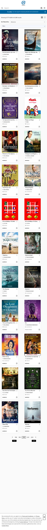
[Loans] (41, 8)
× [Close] (44, 517)
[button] (42, 18)
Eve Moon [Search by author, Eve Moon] (28, 426)
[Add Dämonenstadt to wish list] (39, 262)
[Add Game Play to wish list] (17, 431)
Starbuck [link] (27, 289)
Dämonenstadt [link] (28, 255)
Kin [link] (26, 323)
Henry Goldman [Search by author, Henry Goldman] (29, 88)
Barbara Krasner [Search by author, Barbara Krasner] (7, 358)
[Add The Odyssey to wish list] (17, 296)
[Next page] (35, 437)
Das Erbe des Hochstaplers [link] (9, 390)
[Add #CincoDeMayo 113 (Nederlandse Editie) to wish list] (17, 228)
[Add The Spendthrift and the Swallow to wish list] (17, 127)
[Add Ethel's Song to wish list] (17, 364)
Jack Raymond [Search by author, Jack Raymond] (29, 358)
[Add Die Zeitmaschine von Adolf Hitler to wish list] (39, 93)
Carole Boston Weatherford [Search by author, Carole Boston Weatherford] (31, 324)
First (14, 440)
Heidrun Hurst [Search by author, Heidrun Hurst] (29, 189)
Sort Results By (5, 22)
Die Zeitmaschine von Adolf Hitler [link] (32, 86)
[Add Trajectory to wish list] (17, 262)
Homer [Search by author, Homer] (5, 291)
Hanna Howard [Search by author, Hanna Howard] (29, 392)
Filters (3, 26)
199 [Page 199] (20, 437)
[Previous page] (12, 437)
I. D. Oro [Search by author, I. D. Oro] (5, 223)
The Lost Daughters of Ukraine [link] (9, 323)
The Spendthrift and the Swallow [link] (9, 120)
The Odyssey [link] (6, 289)
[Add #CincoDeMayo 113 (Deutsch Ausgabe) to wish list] (39, 228)
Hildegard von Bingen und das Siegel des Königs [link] (32, 154)
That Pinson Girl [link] (7, 187)
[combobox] (20, 8)
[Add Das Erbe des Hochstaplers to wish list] (17, 397)
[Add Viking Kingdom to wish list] (39, 194)
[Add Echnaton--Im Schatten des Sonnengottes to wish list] (17, 93)
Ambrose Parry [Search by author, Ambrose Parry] (7, 121)
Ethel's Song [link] (6, 356)
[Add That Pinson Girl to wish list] (17, 194)
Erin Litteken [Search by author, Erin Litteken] (6, 324)
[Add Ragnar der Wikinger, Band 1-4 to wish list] (39, 59)
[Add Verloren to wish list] (39, 431)
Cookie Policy (5, 525)
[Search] (2, 8)
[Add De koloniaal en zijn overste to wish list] (17, 59)
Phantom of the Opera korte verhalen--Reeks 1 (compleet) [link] (9, 154)
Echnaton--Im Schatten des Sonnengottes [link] (9, 86)
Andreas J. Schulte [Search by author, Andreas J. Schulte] (30, 155)
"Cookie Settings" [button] (23, 522)
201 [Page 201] (28, 437)
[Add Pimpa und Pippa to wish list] (39, 127)
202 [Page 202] (32, 437)
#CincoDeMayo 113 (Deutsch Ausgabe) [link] (32, 221)
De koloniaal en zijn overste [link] (9, 52)
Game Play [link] (5, 424)
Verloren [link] (27, 424)
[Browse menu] (44, 8)
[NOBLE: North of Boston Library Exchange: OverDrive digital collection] (23, 3)
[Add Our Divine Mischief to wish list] (39, 397)
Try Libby (9, 12)
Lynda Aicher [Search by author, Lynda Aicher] (6, 426)
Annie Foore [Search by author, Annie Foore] (6, 54)
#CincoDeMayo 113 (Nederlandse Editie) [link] (9, 221)
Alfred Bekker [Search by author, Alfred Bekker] (29, 54)
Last (34, 440)
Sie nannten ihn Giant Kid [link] (31, 356)
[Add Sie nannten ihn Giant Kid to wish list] (39, 364)
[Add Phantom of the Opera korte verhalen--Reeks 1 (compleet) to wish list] (17, 161)
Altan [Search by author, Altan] (27, 121)
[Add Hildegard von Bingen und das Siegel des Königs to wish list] (39, 161)
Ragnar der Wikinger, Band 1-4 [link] (32, 52)
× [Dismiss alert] (45, 12)
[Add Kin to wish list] (39, 330)
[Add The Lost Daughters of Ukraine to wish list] (17, 330)
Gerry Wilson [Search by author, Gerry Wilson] (6, 189)
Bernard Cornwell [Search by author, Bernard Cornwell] (30, 291)
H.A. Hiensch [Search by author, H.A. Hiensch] (6, 155)
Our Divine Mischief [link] (30, 390)
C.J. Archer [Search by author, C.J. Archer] (6, 392)
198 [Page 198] (16, 437)
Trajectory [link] (5, 255)
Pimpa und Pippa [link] (29, 120)
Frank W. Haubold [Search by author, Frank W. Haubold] (30, 257)
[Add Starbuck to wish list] (39, 296)
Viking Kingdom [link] (29, 187)
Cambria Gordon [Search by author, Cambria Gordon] (7, 257)
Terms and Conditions (27, 516)
